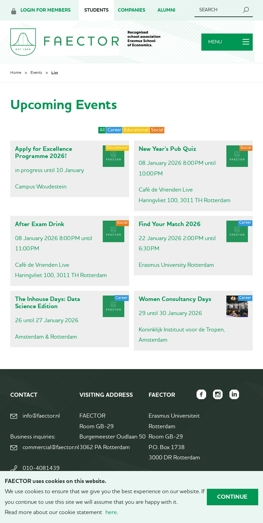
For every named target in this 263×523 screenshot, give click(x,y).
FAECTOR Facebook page (201, 394)
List (54, 72)
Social (157, 130)
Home (15, 73)
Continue (232, 496)
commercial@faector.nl (50, 447)
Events (36, 73)
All (102, 130)
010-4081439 (41, 468)
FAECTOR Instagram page (218, 394)
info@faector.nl (41, 416)
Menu (228, 42)
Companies (131, 10)
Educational (136, 130)
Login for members (46, 10)
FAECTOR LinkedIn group (234, 394)
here (111, 512)
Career (114, 130)
